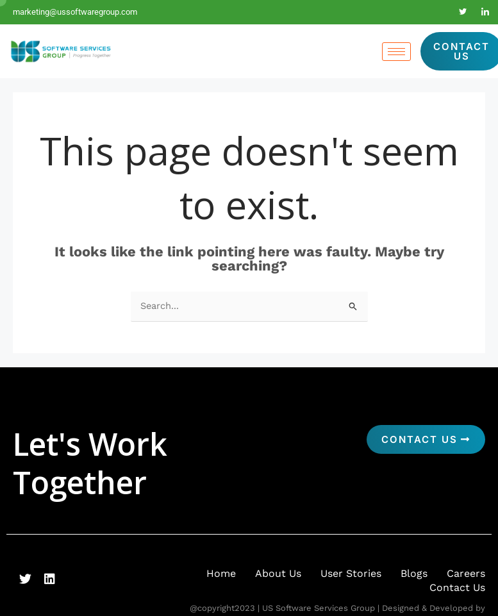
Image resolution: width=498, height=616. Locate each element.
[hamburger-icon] (396, 51)
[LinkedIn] (485, 12)
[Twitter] (462, 12)
